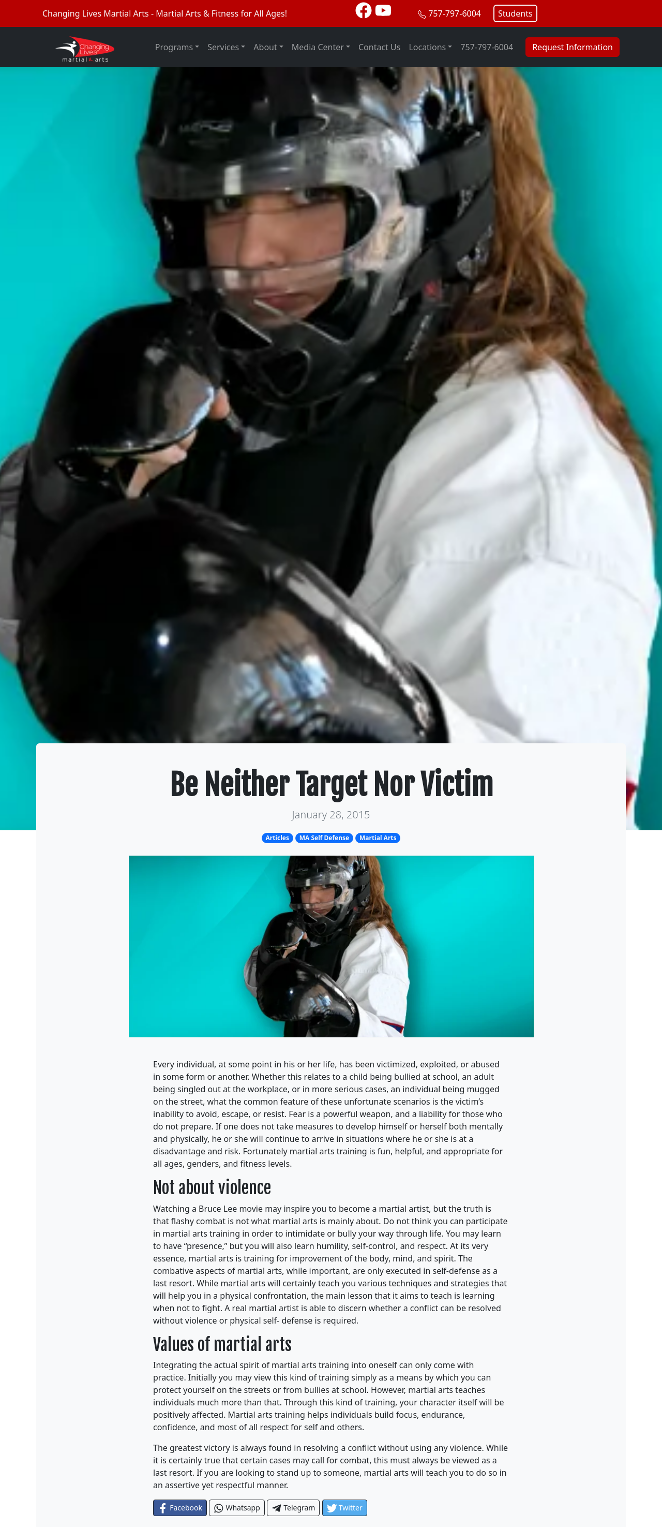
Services (223, 47)
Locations (427, 47)
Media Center (318, 47)
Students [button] (515, 13)
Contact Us (379, 47)
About (265, 47)
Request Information (572, 47)
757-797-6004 (454, 13)
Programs (174, 47)
